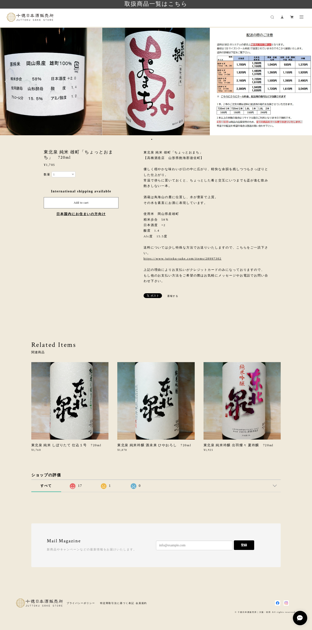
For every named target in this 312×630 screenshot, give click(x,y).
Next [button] (304, 81)
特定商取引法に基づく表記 (117, 603)
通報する (173, 296)
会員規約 (141, 603)
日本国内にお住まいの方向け (81, 214)
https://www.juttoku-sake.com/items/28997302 (183, 258)
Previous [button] (7, 81)
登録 (244, 545)
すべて (46, 486)
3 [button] (157, 139)
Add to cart (81, 202)
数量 (47, 174)
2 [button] (154, 139)
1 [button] (151, 139)
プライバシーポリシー (81, 603)
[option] (156, 81)
